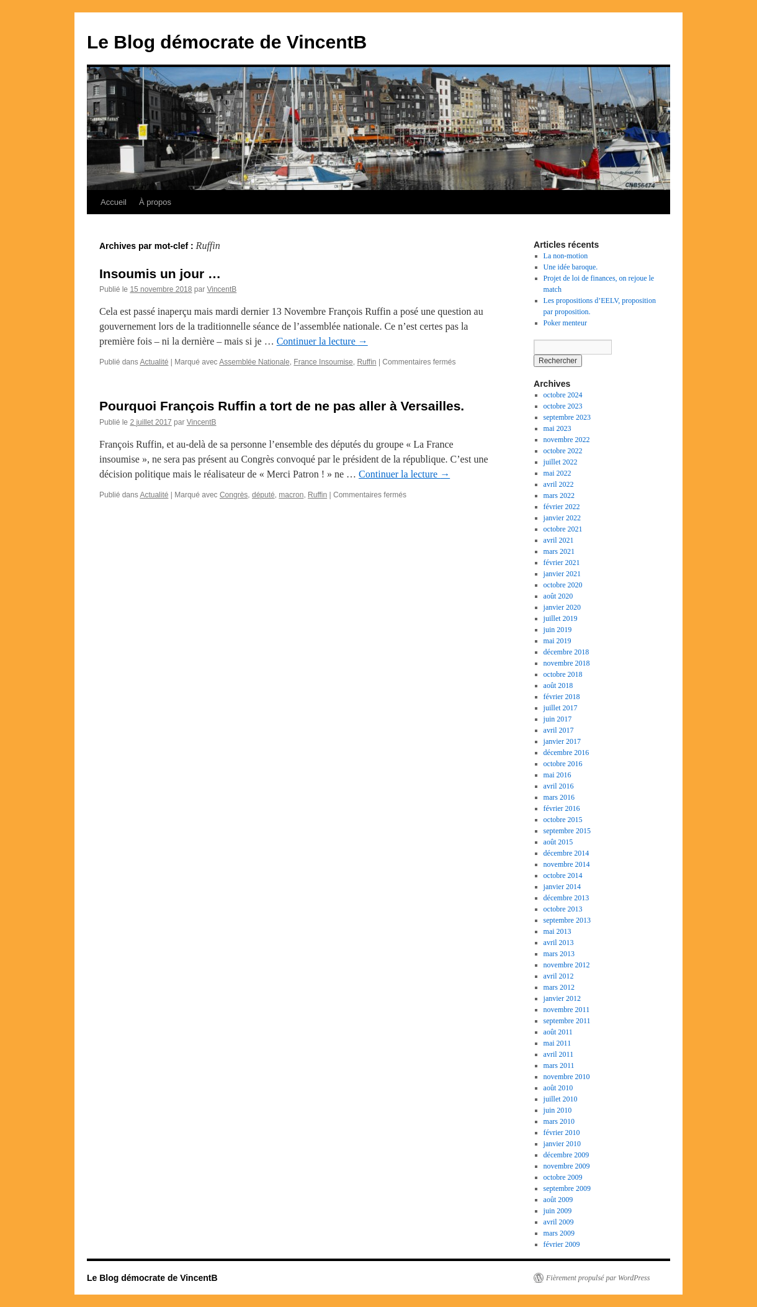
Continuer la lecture (322, 341)
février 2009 (562, 1244)
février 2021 (562, 562)
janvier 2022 (562, 517)
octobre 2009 (563, 1177)
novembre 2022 (567, 439)
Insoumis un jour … (160, 273)
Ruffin (366, 362)
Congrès (234, 495)
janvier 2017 (562, 741)
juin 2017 (558, 719)
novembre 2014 (567, 864)
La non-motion (566, 255)
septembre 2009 (567, 1188)
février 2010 (562, 1132)
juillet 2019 (561, 618)
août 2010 (558, 1087)
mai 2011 (557, 1043)
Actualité (154, 362)
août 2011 (558, 1032)
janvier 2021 (562, 573)
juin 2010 (558, 1110)
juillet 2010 (561, 1099)
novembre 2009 (567, 1166)
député (263, 495)
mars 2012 (559, 987)
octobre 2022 (563, 450)
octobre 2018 (563, 674)
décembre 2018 (566, 652)
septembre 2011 (567, 1020)
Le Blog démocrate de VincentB (227, 42)
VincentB (221, 289)
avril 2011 (559, 1054)
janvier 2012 (562, 998)
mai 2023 (557, 428)
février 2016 (562, 808)
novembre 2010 (567, 1076)
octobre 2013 (563, 909)
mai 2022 (557, 473)
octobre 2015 (563, 819)
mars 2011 (559, 1065)
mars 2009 (559, 1233)
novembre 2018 (567, 663)
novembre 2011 (567, 1009)
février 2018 (562, 696)
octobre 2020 (563, 585)
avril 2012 (559, 976)
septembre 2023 (567, 417)
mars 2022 (559, 495)
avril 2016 (559, 786)
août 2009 (558, 1199)
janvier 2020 (562, 607)
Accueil (114, 202)
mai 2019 (557, 640)
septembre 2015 (567, 830)
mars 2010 (559, 1121)
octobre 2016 (563, 763)
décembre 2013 (566, 897)
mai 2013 (557, 931)
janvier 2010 (562, 1143)
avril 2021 (559, 540)
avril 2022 (559, 484)
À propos (155, 202)
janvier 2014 (562, 886)
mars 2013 (559, 953)
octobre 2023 (563, 406)
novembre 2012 (567, 965)
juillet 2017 (561, 707)
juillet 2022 (561, 462)
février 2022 (562, 506)
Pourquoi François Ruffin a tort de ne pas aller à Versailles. (281, 406)
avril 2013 (559, 942)
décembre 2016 (566, 752)
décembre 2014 (566, 853)
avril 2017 (559, 730)
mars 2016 (559, 797)
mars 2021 (559, 551)
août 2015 (558, 842)
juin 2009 (558, 1210)
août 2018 (558, 685)
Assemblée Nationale (254, 362)
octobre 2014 (563, 875)
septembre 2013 (567, 920)
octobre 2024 (563, 395)
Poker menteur (565, 323)
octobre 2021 (563, 529)
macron (291, 495)
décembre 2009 (566, 1155)
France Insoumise (322, 362)
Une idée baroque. (571, 267)
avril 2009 (559, 1222)
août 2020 (558, 596)
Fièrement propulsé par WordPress (598, 1277)
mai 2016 (557, 775)
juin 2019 (558, 629)
